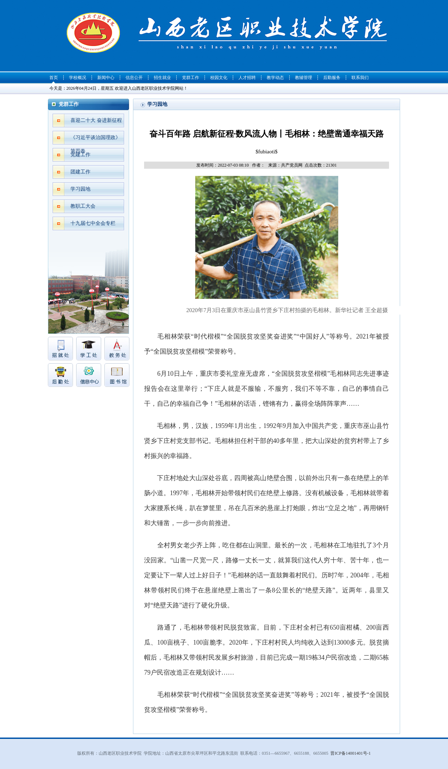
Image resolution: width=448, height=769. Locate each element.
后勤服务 (331, 77)
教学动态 (275, 77)
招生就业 (162, 77)
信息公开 (134, 77)
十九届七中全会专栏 (92, 223)
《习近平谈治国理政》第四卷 (95, 139)
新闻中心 (105, 77)
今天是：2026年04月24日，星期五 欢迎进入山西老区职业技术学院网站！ (118, 88)
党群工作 (190, 77)
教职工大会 (82, 206)
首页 (53, 77)
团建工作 (80, 171)
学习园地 (80, 189)
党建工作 (80, 154)
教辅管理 (303, 77)
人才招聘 (247, 77)
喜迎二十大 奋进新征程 (96, 120)
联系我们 (360, 77)
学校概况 (77, 77)
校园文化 (218, 77)
